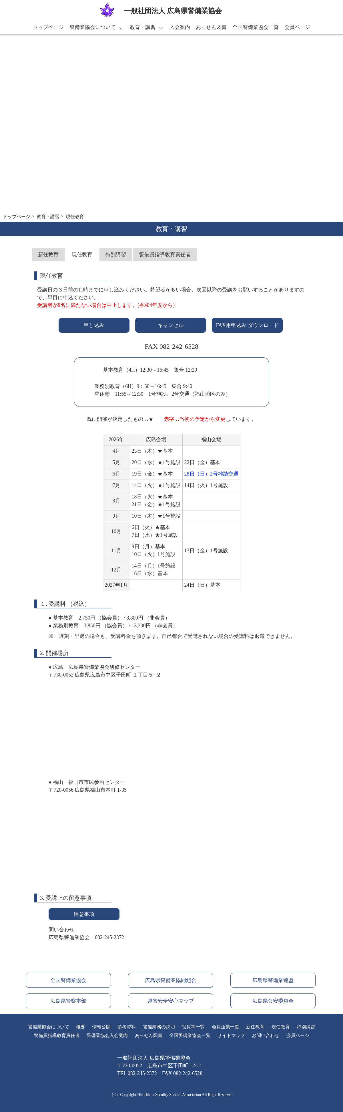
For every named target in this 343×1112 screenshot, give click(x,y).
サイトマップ (231, 1035)
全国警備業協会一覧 (255, 27)
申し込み (94, 325)
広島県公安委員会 (273, 1001)
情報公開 (101, 1026)
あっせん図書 (211, 27)
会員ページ (297, 27)
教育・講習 (142, 27)
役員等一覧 (193, 1026)
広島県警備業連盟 (273, 980)
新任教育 (48, 254)
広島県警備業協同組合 (170, 980)
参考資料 (126, 1026)
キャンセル (171, 325)
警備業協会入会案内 (107, 1035)
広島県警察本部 (68, 1001)
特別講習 (115, 254)
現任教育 (82, 254)
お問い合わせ (265, 1035)
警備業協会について (92, 27)
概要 (80, 1026)
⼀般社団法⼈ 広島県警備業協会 (173, 11)
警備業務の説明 (159, 1026)
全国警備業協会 (68, 980)
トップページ (48, 27)
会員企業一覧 (225, 1026)
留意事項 (84, 914)
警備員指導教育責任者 (165, 254)
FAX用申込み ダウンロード (247, 325)
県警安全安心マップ (170, 1001)
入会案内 (179, 27)
